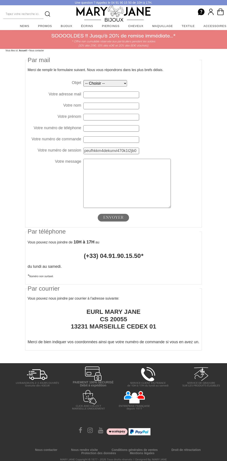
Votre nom (72, 105)
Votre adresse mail (65, 94)
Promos (45, 26)
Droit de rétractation (186, 450)
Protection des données (98, 453)
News (24, 26)
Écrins (87, 26)
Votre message (68, 161)
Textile (188, 26)
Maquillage (162, 26)
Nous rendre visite (84, 450)
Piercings (111, 26)
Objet (76, 82)
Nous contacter (46, 450)
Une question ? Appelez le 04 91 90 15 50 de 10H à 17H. (113, 2)
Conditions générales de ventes (135, 450)
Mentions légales (142, 453)
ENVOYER (113, 217)
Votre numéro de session (59, 150)
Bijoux (66, 26)
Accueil (23, 50)
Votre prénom (69, 116)
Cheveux (135, 26)
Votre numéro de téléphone (57, 128)
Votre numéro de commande (56, 139)
